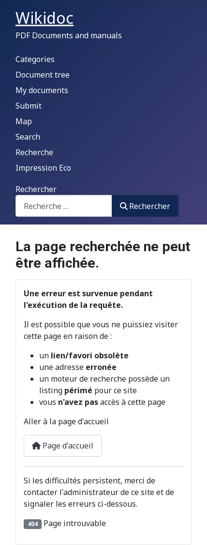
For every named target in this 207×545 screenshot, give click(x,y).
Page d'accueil (62, 445)
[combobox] (63, 206)
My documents (41, 90)
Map (23, 121)
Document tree (42, 74)
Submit (28, 105)
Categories (35, 59)
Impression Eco (43, 167)
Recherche (34, 152)
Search (27, 136)
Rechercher (36, 189)
